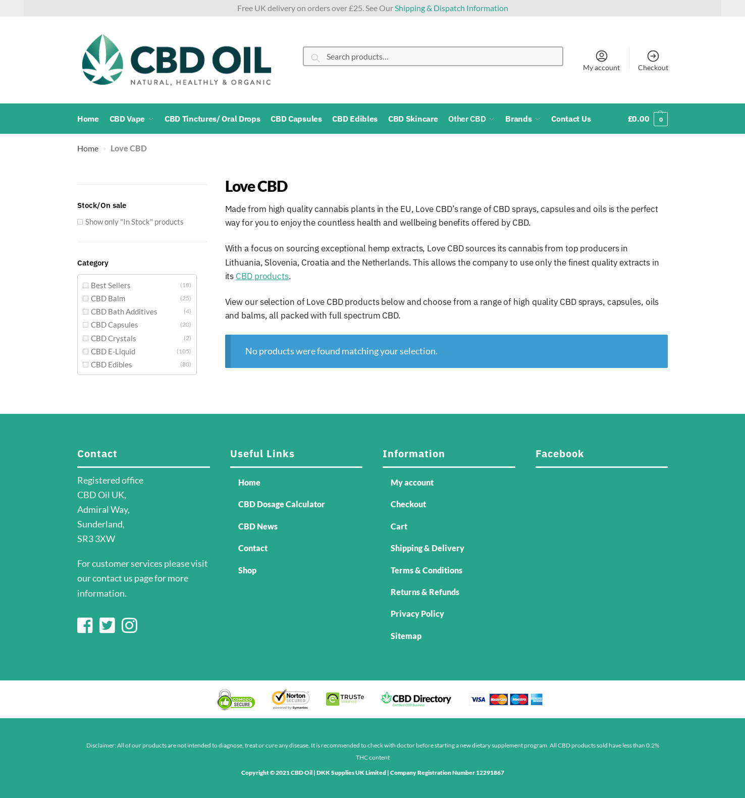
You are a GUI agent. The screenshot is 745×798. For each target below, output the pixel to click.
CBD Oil (301, 772)
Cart (399, 526)
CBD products (262, 276)
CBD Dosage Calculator (281, 504)
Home (87, 148)
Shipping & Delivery (427, 548)
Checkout (653, 60)
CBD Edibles (111, 364)
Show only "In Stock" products (134, 221)
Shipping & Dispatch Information (451, 8)
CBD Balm (108, 298)
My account (601, 60)
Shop (247, 570)
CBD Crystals (113, 338)
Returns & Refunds (425, 592)
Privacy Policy (417, 613)
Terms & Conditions (426, 570)
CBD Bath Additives (124, 311)
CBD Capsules (114, 324)
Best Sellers (111, 285)
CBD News (258, 526)
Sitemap (406, 636)
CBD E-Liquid (113, 351)
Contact (253, 548)
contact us (112, 577)
